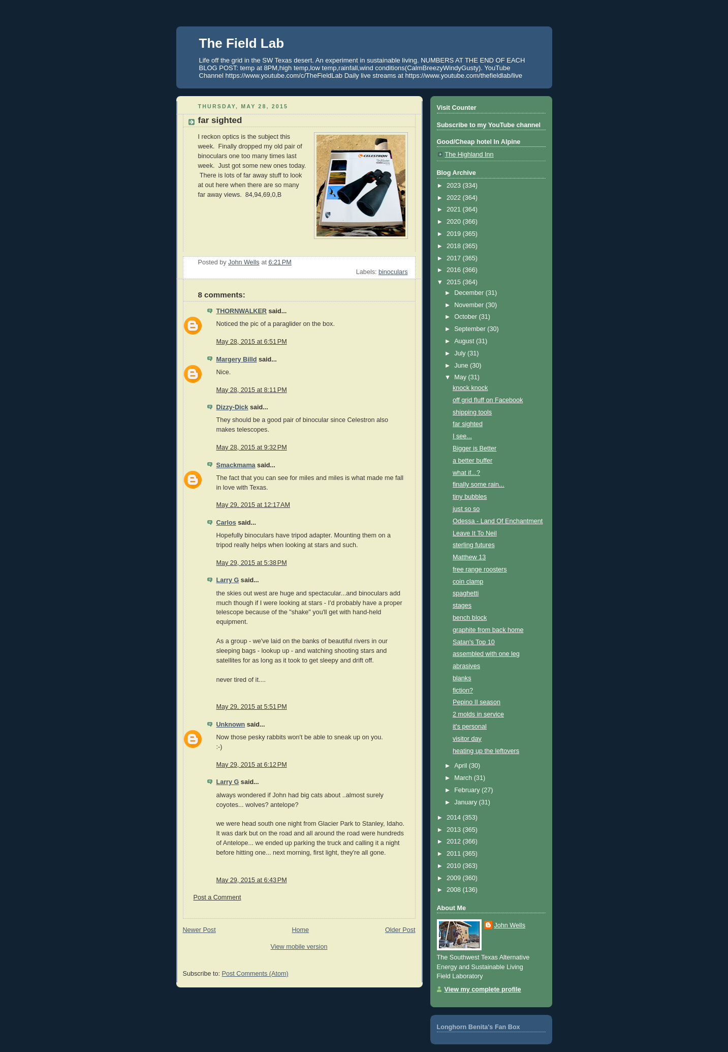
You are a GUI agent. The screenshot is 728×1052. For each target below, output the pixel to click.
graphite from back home (488, 630)
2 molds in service (478, 714)
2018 (455, 246)
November (470, 305)
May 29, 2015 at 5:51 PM (251, 706)
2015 (455, 282)
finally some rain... (478, 484)
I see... (462, 436)
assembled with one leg (486, 653)
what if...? (466, 472)
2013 (455, 829)
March (464, 778)
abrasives (466, 666)
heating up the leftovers (486, 751)
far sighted (468, 424)
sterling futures (474, 545)
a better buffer (472, 460)
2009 (455, 878)
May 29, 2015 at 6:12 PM (251, 764)
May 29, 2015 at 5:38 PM (251, 562)
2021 (455, 209)
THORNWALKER (241, 311)
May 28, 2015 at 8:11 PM (251, 390)
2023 (455, 185)
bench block (470, 617)
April (461, 765)
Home (300, 930)
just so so (466, 509)
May (461, 377)
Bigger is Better (474, 448)
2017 (455, 258)
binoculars (392, 272)
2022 (455, 197)
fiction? (463, 690)
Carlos (226, 522)
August (465, 341)
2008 (455, 889)
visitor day (467, 738)
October (466, 316)
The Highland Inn (469, 154)
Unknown (230, 724)
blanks (462, 678)
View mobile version (299, 946)
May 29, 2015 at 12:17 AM (253, 504)
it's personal (470, 726)
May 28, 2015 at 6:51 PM (251, 341)
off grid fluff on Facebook (488, 400)
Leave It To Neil (475, 533)
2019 (455, 233)
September (470, 329)
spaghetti (466, 593)
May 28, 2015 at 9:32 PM (251, 447)
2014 (455, 817)
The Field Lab (241, 43)
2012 (455, 841)
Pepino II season (476, 702)
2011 (455, 853)
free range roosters (480, 569)
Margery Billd (236, 359)
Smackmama (236, 465)
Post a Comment (217, 897)
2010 (455, 865)
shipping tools (472, 412)
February (468, 790)
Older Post (400, 930)
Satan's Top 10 (474, 642)
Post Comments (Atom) (255, 973)
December (470, 292)
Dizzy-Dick (232, 407)
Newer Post (199, 930)
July (460, 353)
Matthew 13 (469, 557)
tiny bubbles (470, 496)
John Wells (509, 925)
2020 (455, 221)
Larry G (227, 580)
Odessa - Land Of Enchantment (498, 521)
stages (462, 605)
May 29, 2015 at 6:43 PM (251, 880)
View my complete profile (483, 989)
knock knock (470, 388)
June (462, 365)
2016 (455, 270)
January (466, 802)
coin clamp (468, 581)
